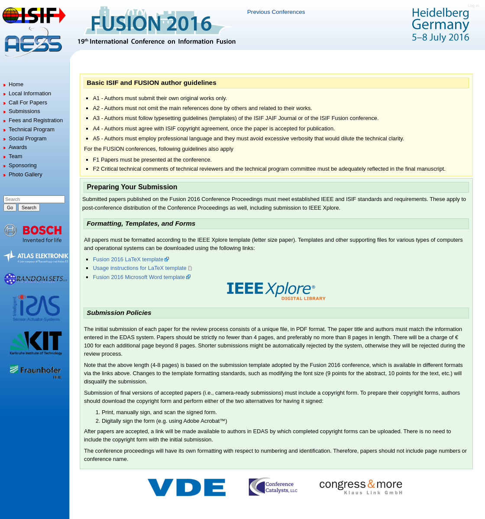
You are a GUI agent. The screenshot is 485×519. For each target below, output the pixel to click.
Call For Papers (28, 102)
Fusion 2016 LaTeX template (128, 259)
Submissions (24, 111)
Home (16, 84)
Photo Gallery (25, 174)
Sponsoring (23, 165)
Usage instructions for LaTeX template (139, 268)
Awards (18, 147)
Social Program (27, 138)
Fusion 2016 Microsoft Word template (138, 277)
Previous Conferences (276, 12)
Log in (473, 5)
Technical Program (32, 129)
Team (15, 156)
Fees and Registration (36, 120)
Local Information (30, 93)
